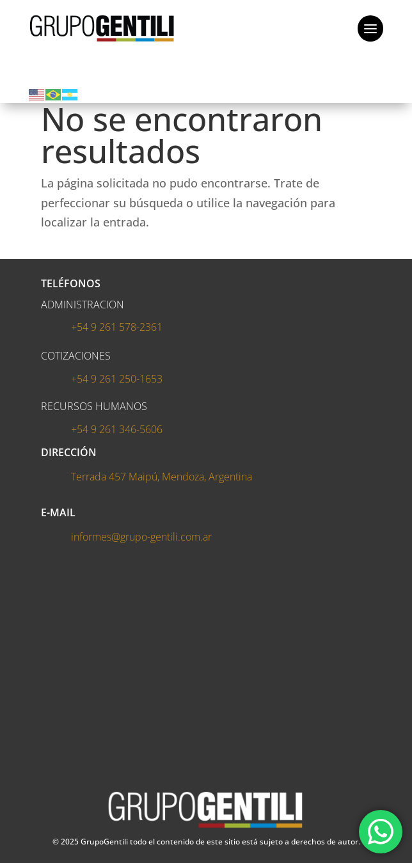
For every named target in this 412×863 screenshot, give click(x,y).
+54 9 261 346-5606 (116, 429)
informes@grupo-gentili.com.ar (141, 537)
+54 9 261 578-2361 (116, 327)
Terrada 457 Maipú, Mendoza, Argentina (161, 477)
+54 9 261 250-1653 (116, 379)
